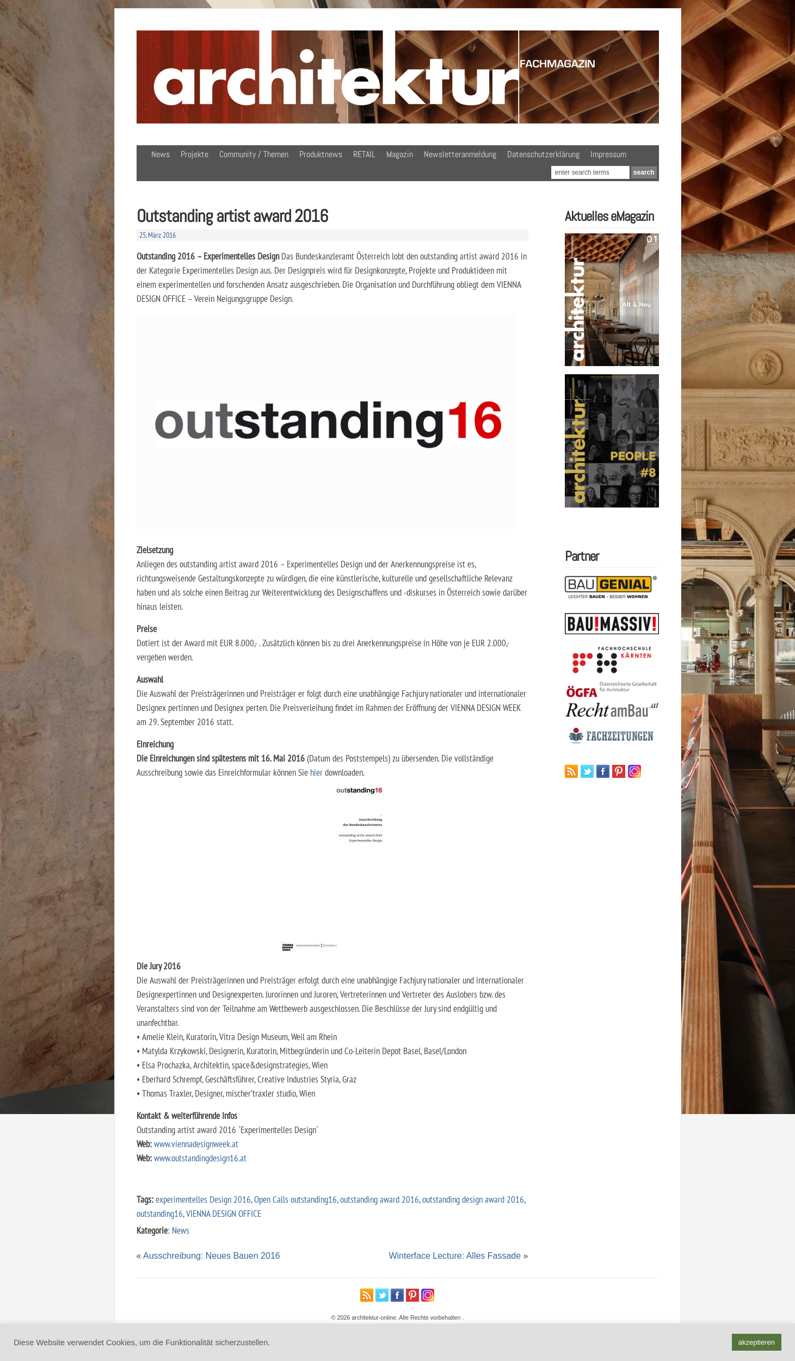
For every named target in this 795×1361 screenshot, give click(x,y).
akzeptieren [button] (756, 1342)
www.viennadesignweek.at (196, 1143)
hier (317, 772)
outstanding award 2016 (379, 1199)
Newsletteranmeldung (460, 154)
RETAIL (364, 154)
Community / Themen (253, 154)
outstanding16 (160, 1213)
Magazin (399, 154)
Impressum (608, 154)
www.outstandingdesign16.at (200, 1158)
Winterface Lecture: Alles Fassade (455, 1255)
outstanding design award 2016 (473, 1199)
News (160, 154)
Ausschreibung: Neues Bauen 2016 (211, 1255)
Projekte (194, 154)
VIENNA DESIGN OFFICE (223, 1213)
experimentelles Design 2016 (203, 1199)
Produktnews (320, 154)
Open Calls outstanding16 (295, 1199)
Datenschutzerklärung (543, 154)
